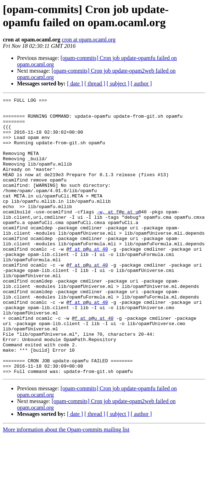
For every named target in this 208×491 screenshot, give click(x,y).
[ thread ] (94, 83)
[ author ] (141, 83)
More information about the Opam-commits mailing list (66, 485)
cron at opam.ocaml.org (89, 40)
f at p (77, 280)
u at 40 (98, 280)
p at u (130, 235)
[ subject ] (118, 83)
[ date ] (75, 83)
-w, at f (108, 235)
